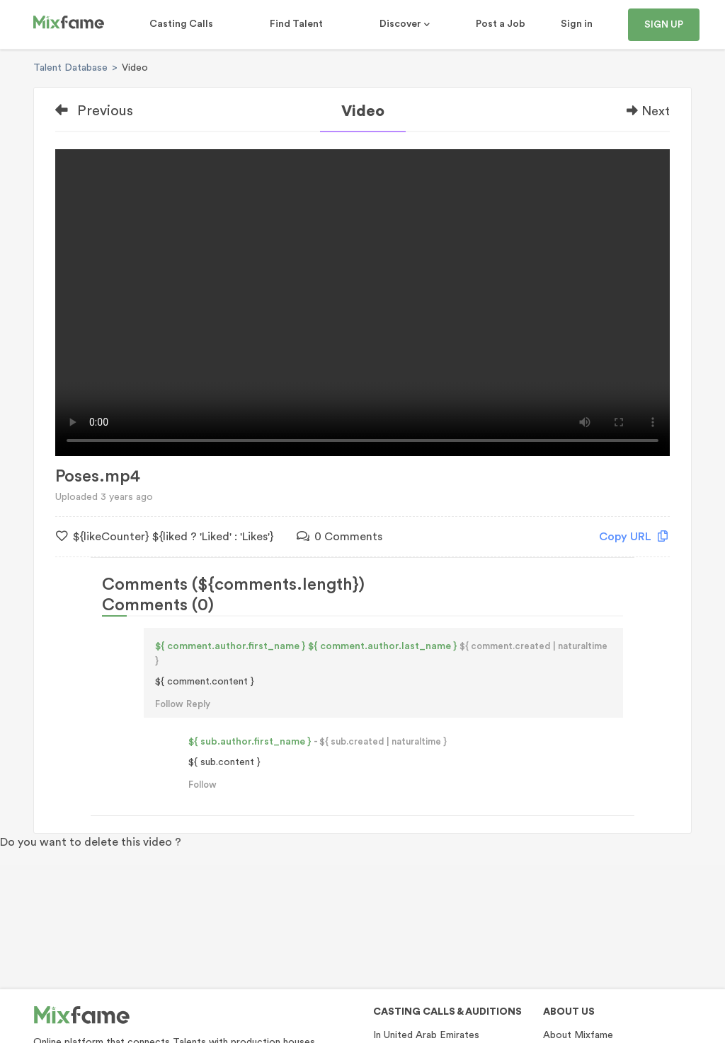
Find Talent (296, 24)
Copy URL (633, 536)
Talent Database (70, 68)
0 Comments (339, 536)
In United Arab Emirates (426, 1035)
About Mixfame (578, 1035)
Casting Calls (181, 24)
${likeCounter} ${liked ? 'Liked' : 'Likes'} (164, 536)
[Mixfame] (68, 24)
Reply (198, 704)
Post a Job (500, 24)
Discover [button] (401, 24)
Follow (169, 704)
